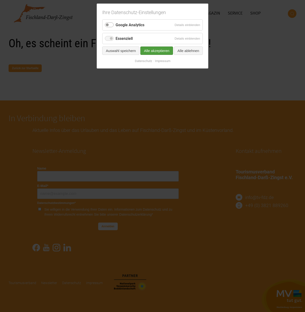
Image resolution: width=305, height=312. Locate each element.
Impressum (162, 61)
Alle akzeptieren (156, 51)
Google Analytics (130, 25)
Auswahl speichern (121, 51)
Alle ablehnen (188, 51)
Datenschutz (143, 61)
